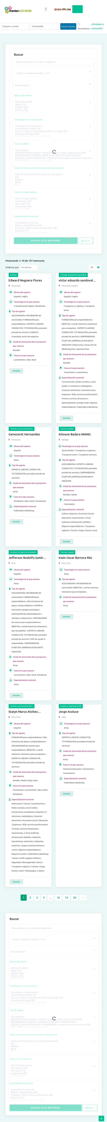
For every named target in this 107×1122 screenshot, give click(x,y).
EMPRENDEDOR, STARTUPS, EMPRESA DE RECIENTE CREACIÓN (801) (53, 155)
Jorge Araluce (69, 711)
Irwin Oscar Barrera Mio (75, 558)
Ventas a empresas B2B (70, 706)
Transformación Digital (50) (53, 128)
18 (58, 897)
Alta (53, 177)
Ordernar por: (12, 267)
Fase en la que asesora (25, 192)
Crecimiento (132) (53, 201)
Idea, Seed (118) (53, 204)
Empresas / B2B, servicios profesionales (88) (53, 228)
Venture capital (67, 429)
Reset (85, 240)
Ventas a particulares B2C (21, 429)
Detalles (16, 371)
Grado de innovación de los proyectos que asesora (39, 168)
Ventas (13, 275)
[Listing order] (29, 267)
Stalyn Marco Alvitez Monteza (23, 712)
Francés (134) (53, 109)
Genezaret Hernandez (24, 434)
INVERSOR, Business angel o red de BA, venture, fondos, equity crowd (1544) (53, 153)
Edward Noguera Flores (25, 280)
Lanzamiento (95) (53, 206)
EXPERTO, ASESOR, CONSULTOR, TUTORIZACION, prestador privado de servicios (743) (53, 158)
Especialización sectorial (26, 216)
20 (74, 897)
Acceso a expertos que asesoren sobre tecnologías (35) (53, 131)
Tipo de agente (21, 143)
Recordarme (84, 26)
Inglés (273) (53, 104)
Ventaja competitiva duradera (73, 275)
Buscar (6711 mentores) (45, 240)
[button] (46, 9)
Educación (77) (53, 230)
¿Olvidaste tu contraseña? (97, 26)
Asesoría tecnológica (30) (53, 134)
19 (66, 897)
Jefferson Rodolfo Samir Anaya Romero (25, 558)
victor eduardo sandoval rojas (76, 280)
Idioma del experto (23, 95)
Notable (53, 179)
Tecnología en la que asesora (28, 119)
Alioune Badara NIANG (75, 434)
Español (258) (53, 107)
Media (53, 182)
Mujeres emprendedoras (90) (53, 225)
